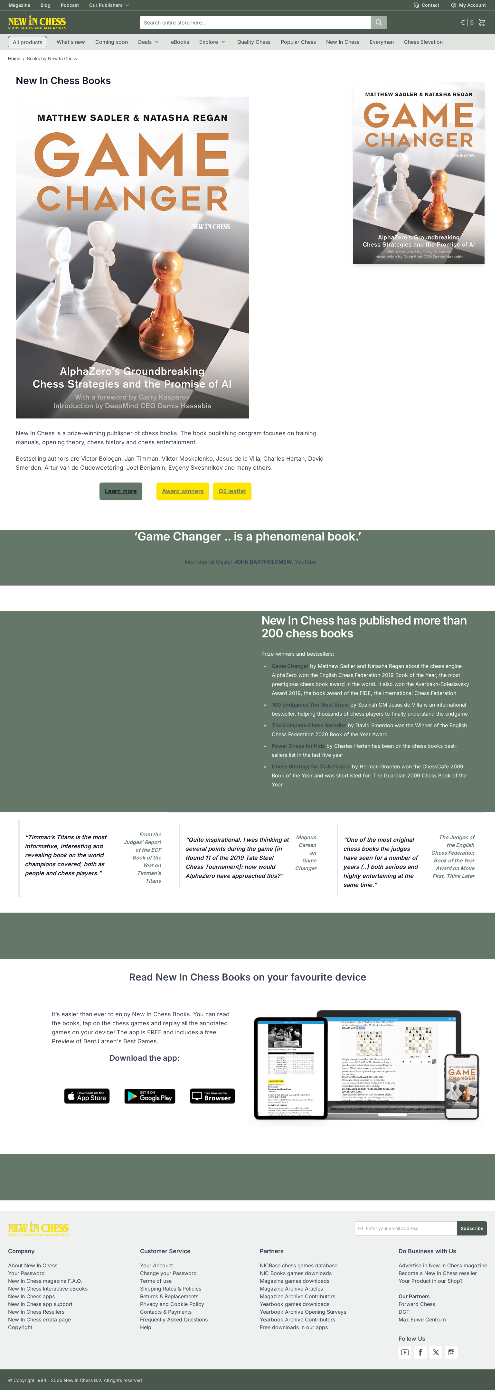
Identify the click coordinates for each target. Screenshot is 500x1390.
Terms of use (156, 1281)
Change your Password (168, 1273)
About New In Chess (32, 1265)
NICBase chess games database (298, 1265)
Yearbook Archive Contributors (297, 1319)
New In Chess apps (31, 1296)
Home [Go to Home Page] (14, 58)
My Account (468, 5)
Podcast (70, 5)
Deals (145, 42)
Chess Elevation (423, 42)
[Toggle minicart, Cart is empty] (482, 22)
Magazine (19, 5)
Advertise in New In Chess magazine (443, 1265)
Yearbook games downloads (294, 1304)
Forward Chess (417, 1304)
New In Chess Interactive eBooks (48, 1288)
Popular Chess (298, 42)
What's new (71, 42)
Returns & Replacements (169, 1296)
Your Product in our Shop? (431, 1281)
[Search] (379, 22)
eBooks (180, 42)
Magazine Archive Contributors (297, 1296)
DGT (404, 1312)
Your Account (156, 1265)
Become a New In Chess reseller (438, 1273)
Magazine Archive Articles (291, 1288)
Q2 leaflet (232, 491)
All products (27, 42)
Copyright (20, 1327)
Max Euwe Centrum (422, 1319)
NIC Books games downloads (296, 1273)
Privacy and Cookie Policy (172, 1304)
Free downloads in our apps (294, 1327)
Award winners (183, 491)
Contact (426, 5)
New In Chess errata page (39, 1319)
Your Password (26, 1273)
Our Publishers (106, 5)
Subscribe (472, 1228)
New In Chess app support (40, 1304)
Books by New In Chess (52, 58)
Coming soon (111, 42)
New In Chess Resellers (36, 1312)
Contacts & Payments (166, 1312)
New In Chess (342, 42)
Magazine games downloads (294, 1281)
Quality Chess (253, 42)
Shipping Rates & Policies (170, 1288)
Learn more (121, 491)
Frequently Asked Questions (174, 1319)
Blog (46, 5)
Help (145, 1327)
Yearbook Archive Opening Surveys (303, 1312)
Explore (208, 42)
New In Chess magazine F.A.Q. (45, 1281)
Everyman (382, 42)
